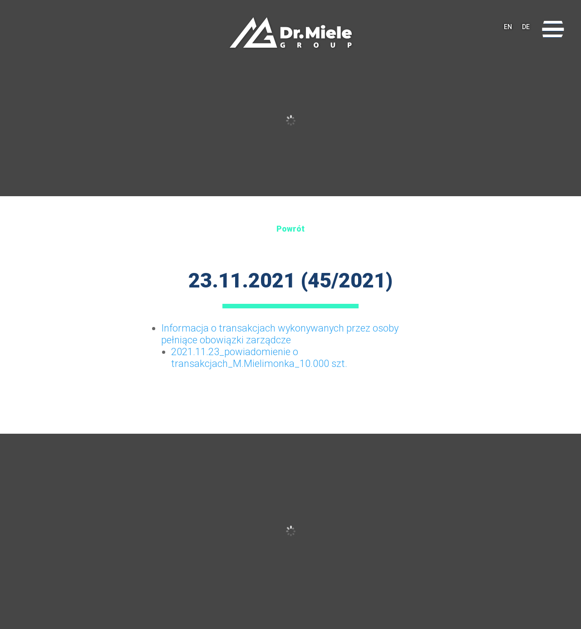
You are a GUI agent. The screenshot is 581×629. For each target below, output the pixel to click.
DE (526, 29)
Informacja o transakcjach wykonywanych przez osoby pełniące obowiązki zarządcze (280, 334)
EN (508, 29)
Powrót (290, 228)
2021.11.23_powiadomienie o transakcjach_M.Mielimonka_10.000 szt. (259, 357)
